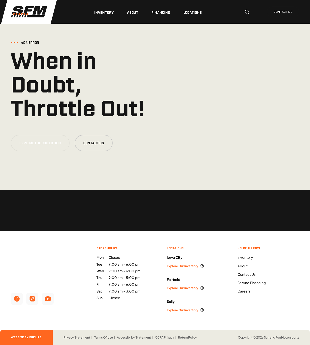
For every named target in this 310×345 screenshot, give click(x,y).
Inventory (104, 12)
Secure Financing (251, 282)
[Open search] (247, 11)
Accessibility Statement (134, 337)
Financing (161, 12)
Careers (244, 291)
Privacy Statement (77, 337)
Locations (192, 12)
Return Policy (187, 337)
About (132, 12)
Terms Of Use (103, 337)
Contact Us (93, 143)
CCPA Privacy (164, 337)
